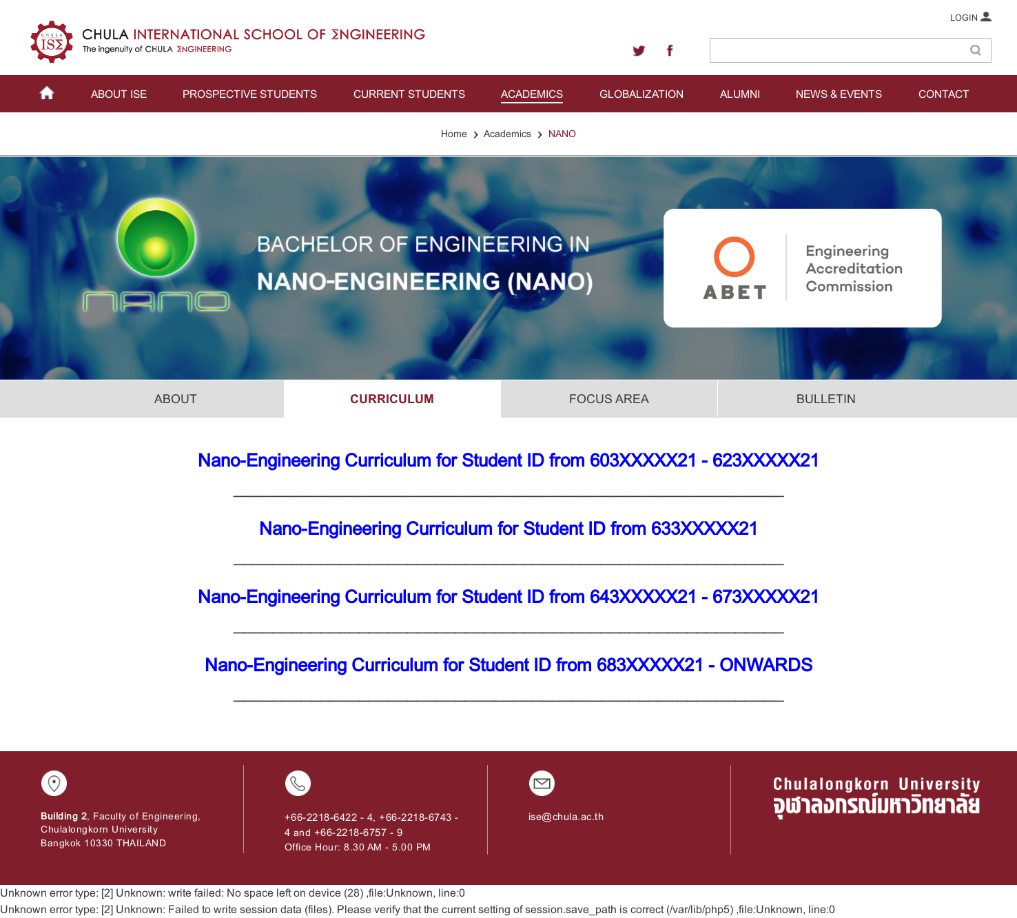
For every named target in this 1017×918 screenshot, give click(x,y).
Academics (507, 133)
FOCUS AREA (609, 399)
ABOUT (175, 399)
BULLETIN (826, 399)
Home (454, 133)
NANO (562, 133)
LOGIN (971, 17)
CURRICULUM (392, 399)
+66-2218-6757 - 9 (358, 832)
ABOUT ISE (119, 94)
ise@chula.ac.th (566, 816)
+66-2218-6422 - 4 (329, 817)
